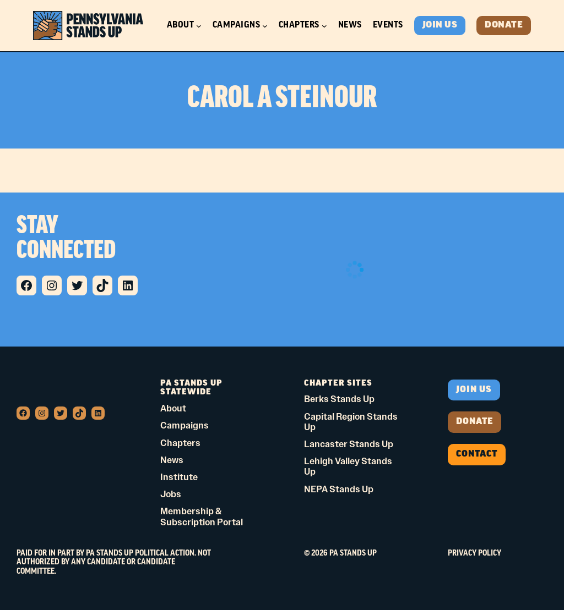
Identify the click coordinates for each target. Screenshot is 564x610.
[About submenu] (199, 26)
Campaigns (237, 25)
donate (474, 421)
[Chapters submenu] (324, 26)
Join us (474, 390)
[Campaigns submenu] (265, 26)
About (180, 25)
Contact (476, 454)
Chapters (299, 25)
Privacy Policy (474, 553)
